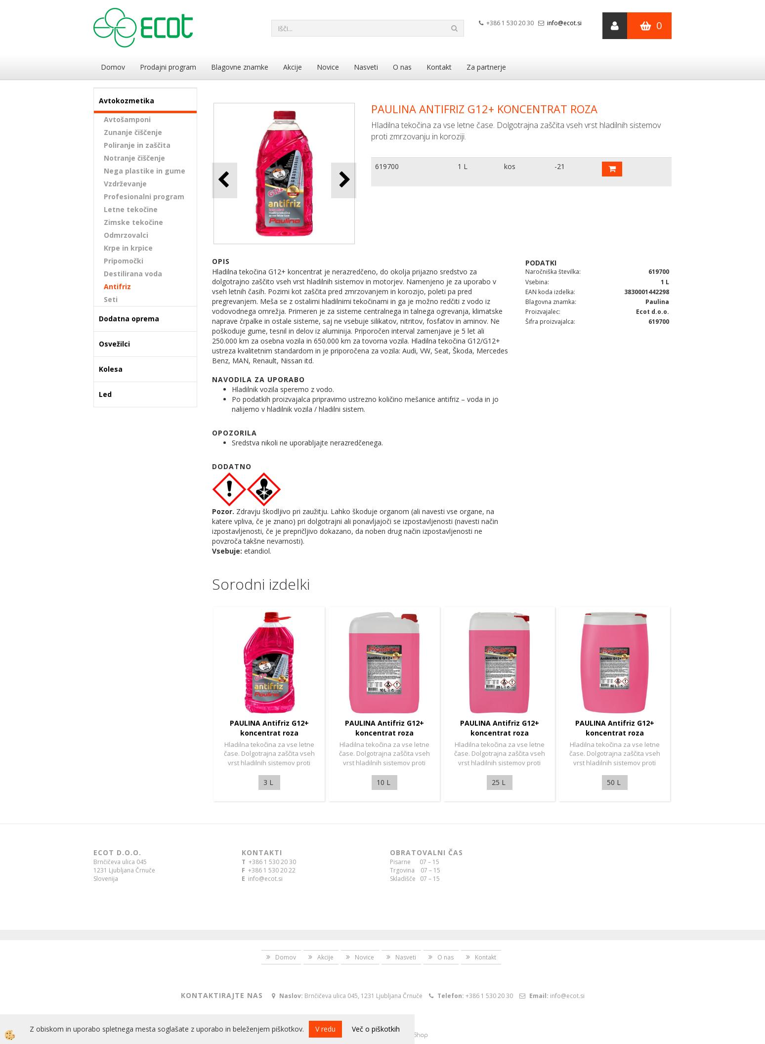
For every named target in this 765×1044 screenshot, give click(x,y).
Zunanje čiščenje (133, 132)
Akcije (292, 67)
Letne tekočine (131, 209)
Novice (328, 67)
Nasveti (366, 67)
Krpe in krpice (128, 248)
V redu (325, 1029)
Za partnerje (486, 67)
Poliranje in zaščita (137, 145)
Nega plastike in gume (144, 170)
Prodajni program (168, 67)
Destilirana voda (133, 273)
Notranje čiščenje (134, 158)
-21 (559, 166)
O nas (402, 67)
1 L (463, 166)
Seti (111, 299)
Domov (113, 67)
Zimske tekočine (133, 222)
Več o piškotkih (376, 1029)
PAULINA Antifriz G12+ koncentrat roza (269, 728)
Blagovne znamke (239, 67)
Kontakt (439, 67)
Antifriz (117, 286)
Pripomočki (123, 260)
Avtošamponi (127, 119)
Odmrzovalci (126, 235)
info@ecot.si (564, 23)
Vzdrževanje (125, 183)
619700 (387, 166)
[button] (343, 180)
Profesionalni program (144, 196)
